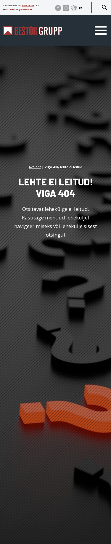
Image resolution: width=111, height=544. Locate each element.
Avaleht (35, 167)
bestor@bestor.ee (21, 9)
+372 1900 (28, 5)
